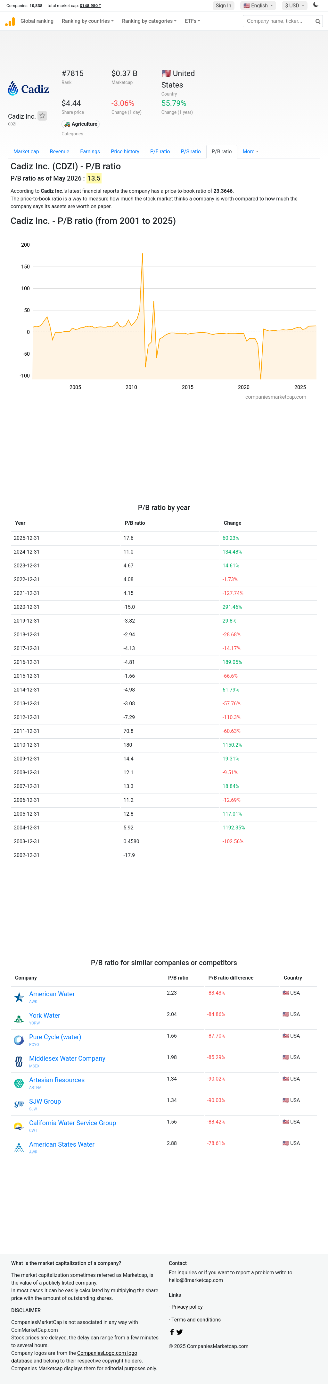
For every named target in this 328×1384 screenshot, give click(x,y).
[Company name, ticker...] (283, 21)
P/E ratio (160, 152)
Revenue (60, 152)
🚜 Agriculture (80, 124)
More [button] (249, 152)
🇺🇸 (256, 6)
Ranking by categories (147, 21)
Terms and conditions (196, 1320)
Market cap (26, 152)
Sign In (223, 6)
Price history (125, 152)
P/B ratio (222, 152)
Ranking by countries (86, 21)
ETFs (190, 21)
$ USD (292, 6)
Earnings (90, 152)
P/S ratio (191, 152)
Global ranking (36, 21)
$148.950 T (90, 5)
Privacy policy (187, 1307)
